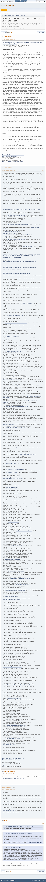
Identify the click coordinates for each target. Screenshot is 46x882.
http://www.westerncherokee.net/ (13, 351)
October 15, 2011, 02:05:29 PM (8, 39)
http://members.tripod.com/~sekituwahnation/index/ (15, 432)
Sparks (6, 820)
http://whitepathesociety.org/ (22, 584)
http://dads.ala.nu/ (28, 281)
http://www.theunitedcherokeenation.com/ (16, 361)
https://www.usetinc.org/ (8, 810)
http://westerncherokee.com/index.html (15, 469)
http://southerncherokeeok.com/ (13, 559)
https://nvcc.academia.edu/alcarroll (9, 156)
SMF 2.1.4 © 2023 (4, 880)
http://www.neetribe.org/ (13, 521)
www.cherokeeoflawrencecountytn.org (12, 666)
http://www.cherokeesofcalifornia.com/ (14, 376)
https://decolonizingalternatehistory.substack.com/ (13, 154)
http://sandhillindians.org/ (8, 744)
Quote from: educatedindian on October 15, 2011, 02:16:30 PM (19, 826)
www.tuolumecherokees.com (24, 746)
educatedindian (8, 36)
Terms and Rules (37, 880)
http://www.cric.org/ (27, 246)
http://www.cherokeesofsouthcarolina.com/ (15, 590)
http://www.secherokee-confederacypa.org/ (20, 578)
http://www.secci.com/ (10, 463)
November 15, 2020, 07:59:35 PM (9, 822)
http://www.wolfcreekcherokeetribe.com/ (16, 725)
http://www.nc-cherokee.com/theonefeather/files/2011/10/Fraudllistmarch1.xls (21, 209)
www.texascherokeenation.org (14, 698)
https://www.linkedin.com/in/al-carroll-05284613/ (12, 161)
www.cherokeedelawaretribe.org (16, 571)
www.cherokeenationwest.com (13, 487)
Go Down (3, 32)
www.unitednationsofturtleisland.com (15, 738)
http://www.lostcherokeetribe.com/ (15, 315)
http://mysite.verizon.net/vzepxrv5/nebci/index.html (19, 527)
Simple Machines (11, 880)
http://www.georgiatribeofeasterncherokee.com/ (17, 406)
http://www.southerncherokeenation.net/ (14, 459)
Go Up (2, 871)
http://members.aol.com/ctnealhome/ (16, 215)
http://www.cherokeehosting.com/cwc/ (17, 302)
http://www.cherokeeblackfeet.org (24, 530)
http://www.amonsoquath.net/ (12, 336)
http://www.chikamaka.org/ (11, 596)
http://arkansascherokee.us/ (26, 303)
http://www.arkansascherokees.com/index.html (16, 322)
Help (32, 880)
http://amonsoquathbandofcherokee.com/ (13, 478)
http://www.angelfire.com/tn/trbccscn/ (12, 599)
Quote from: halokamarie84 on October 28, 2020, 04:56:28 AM (18, 833)
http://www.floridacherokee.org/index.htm (12, 379)
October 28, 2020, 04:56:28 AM (8, 789)
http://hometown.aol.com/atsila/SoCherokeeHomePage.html (19, 684)
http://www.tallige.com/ (16, 545)
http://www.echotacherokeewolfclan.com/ (15, 287)
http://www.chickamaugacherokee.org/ (14, 385)
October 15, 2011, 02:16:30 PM (8, 170)
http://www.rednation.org (11, 447)
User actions (41, 32)
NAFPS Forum (7, 5)
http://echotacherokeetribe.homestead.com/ (18, 224)
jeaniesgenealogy (9, 771)
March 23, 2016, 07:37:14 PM (9, 773)
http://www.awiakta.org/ (11, 472)
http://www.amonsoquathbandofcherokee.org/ (13, 778)
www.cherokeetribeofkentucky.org (28, 454)
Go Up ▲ (43, 880)
